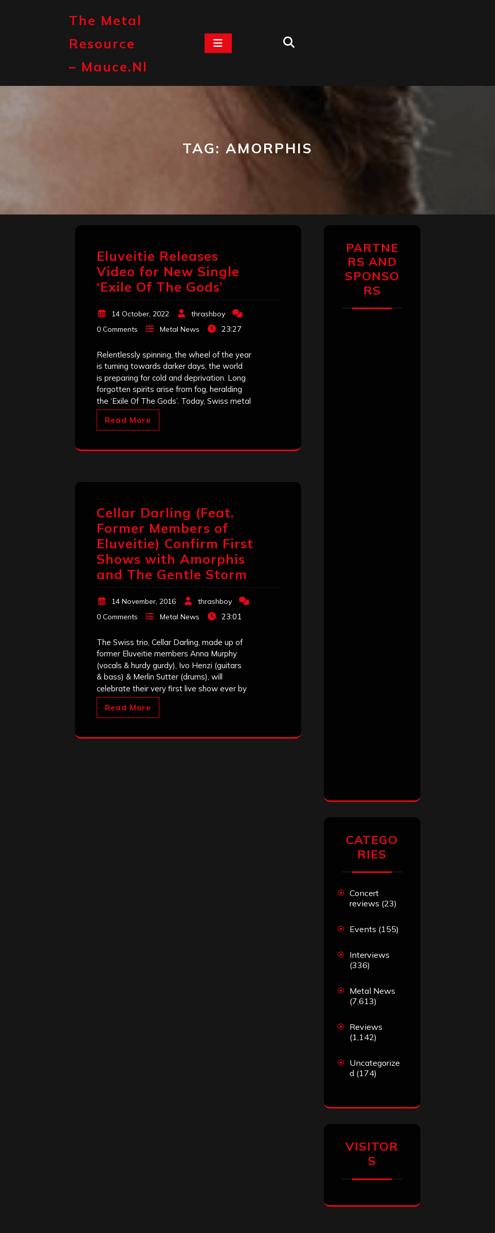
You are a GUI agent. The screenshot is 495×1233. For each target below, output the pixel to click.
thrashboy (208, 313)
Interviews (370, 955)
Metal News (179, 329)
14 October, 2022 (140, 313)
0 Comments (117, 329)
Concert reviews (364, 898)
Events (363, 929)
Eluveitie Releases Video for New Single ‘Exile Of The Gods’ (168, 271)
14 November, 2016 (144, 601)
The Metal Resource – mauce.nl (108, 43)
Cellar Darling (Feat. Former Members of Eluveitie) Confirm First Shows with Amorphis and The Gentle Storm (175, 543)
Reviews (366, 1027)
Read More (128, 420)
